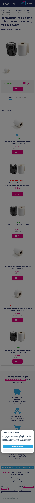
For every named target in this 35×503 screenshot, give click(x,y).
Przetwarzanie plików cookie (26, 442)
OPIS (10, 97)
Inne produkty (17, 10)
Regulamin (27, 472)
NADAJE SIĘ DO (21, 97)
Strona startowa (6, 10)
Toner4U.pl (5, 489)
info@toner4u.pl (28, 487)
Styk (19, 472)
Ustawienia (18, 450)
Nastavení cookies (6, 493)
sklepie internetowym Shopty (9, 491)
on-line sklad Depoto (25, 491)
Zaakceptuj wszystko (17, 446)
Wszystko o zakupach (17, 474)
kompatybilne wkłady (16, 379)
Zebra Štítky (26, 10)
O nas (13, 472)
